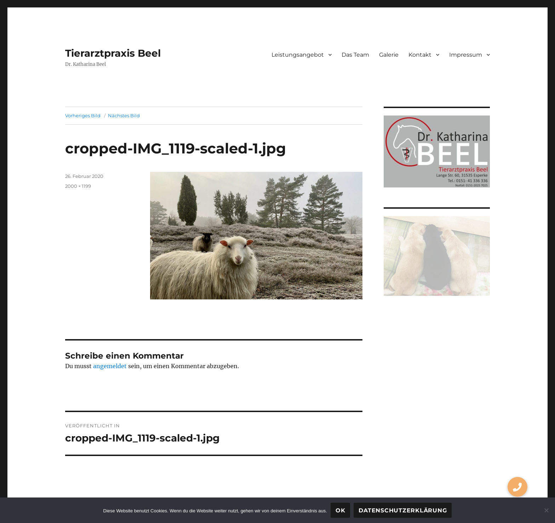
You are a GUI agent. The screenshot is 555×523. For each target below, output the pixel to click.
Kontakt (419, 54)
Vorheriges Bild (83, 115)
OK (340, 510)
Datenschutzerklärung (403, 510)
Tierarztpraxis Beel (113, 53)
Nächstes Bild (124, 115)
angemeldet (110, 366)
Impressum (465, 54)
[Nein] (546, 510)
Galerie (389, 54)
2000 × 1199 (78, 186)
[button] (517, 487)
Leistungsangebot (297, 54)
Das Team (355, 54)
